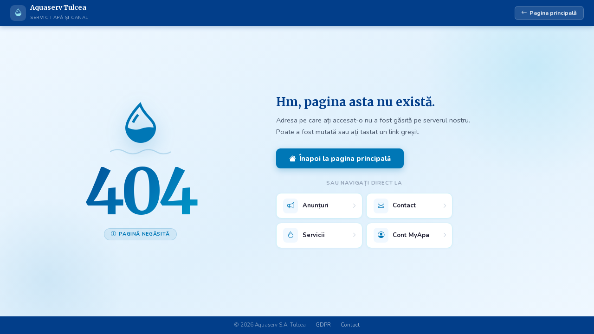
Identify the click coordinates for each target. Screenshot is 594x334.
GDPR (323, 324)
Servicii (304, 235)
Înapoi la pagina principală (340, 159)
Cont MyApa (402, 235)
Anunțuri (306, 206)
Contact (395, 206)
